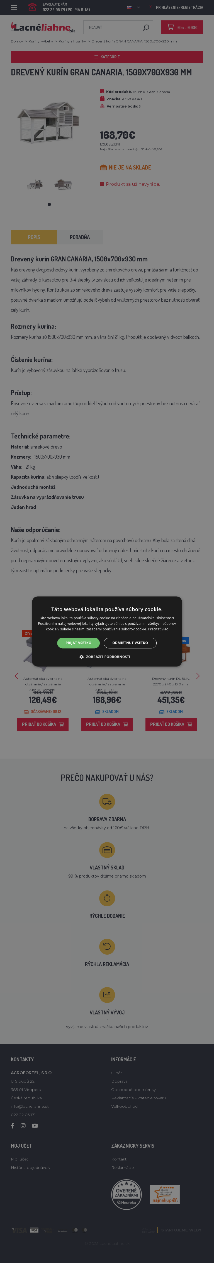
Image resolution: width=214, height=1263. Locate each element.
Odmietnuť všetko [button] (130, 642)
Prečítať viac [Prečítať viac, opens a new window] (158, 629)
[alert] (107, 631)
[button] (107, 657)
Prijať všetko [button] (79, 642)
